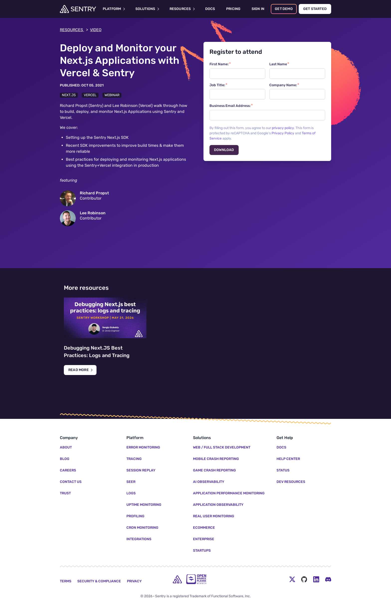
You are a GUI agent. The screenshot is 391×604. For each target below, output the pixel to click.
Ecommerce (204, 528)
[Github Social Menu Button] (304, 579)
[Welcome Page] (78, 9)
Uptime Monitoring (143, 505)
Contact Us (71, 482)
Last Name (278, 64)
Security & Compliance (99, 581)
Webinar (111, 95)
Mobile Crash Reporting (216, 459)
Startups (202, 550)
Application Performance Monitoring (229, 493)
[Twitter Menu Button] (292, 579)
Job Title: (217, 85)
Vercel (90, 95)
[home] (177, 579)
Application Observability (218, 505)
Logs (131, 493)
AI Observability (208, 482)
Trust (65, 493)
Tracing (134, 459)
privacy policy (283, 128)
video (95, 29)
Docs (281, 447)
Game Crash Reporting (214, 470)
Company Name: (283, 85)
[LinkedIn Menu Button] (316, 579)
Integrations (138, 539)
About (66, 447)
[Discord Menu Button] (328, 579)
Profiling (135, 516)
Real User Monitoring (213, 516)
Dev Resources (291, 482)
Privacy (134, 581)
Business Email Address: (230, 106)
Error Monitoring (143, 447)
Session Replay (140, 470)
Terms (65, 581)
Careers (68, 470)
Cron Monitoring (142, 528)
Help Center (288, 459)
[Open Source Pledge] (196, 579)
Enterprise (203, 539)
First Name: (219, 64)
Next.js (69, 95)
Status (283, 470)
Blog (64, 459)
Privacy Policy (283, 133)
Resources (74, 30)
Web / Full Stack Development (221, 447)
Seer (130, 482)
